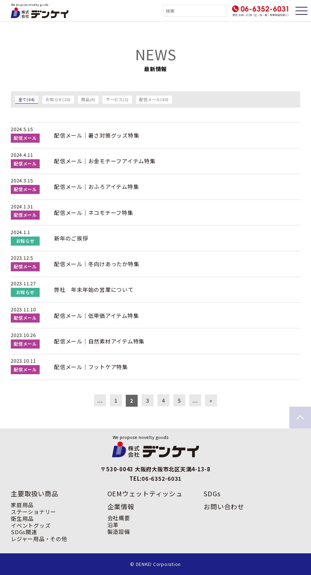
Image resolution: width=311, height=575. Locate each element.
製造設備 (118, 531)
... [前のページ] (99, 400)
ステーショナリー (33, 511)
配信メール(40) (154, 99)
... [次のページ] (194, 400)
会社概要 (118, 518)
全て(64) (26, 99)
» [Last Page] (211, 400)
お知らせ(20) (58, 99)
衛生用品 (22, 518)
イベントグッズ (30, 525)
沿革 (113, 524)
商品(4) (88, 99)
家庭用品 (22, 505)
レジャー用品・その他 (39, 538)
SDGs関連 (24, 532)
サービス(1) (117, 99)
